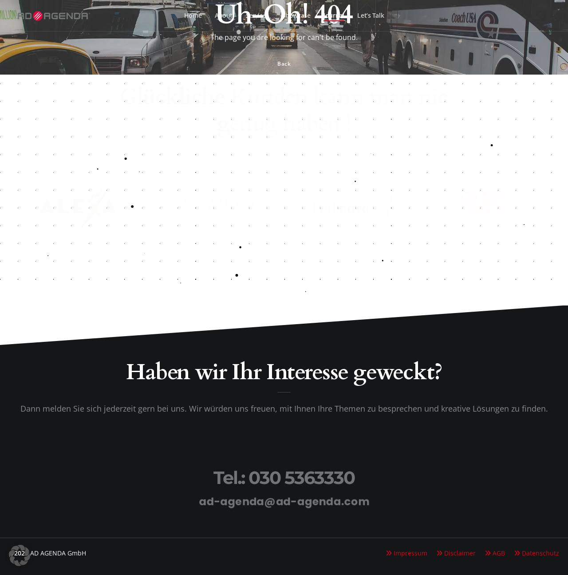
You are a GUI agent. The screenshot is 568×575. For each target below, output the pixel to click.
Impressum (410, 553)
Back (284, 63)
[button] (19, 555)
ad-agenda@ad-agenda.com (284, 501)
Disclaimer (460, 553)
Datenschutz (540, 553)
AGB (499, 553)
